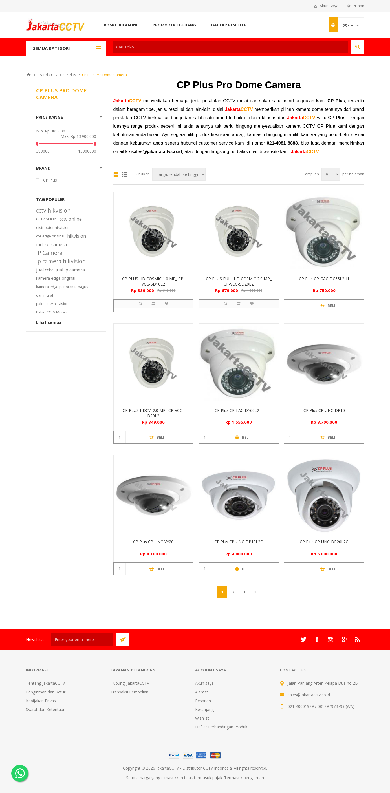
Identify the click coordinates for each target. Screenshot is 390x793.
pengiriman (254, 777)
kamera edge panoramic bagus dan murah (62, 291)
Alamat (201, 692)
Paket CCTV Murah (51, 312)
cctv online (71, 219)
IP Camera (49, 253)
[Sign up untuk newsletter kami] (82, 639)
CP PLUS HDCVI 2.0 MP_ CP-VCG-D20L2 (153, 413)
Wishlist (202, 718)
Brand (43, 168)
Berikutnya (255, 592)
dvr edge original (50, 235)
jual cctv (44, 270)
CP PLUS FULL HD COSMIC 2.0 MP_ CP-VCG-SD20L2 (239, 281)
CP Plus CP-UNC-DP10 (324, 410)
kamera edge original (55, 278)
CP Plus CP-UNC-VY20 (153, 541)
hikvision (76, 236)
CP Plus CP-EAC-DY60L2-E (239, 410)
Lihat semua (48, 322)
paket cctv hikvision (52, 303)
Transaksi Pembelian (129, 692)
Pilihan (358, 5)
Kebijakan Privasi (41, 700)
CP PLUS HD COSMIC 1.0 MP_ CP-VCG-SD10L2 (153, 281)
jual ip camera (70, 270)
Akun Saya (329, 5)
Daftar (124, 174)
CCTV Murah (46, 219)
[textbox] (230, 47)
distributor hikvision (53, 227)
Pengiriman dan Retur (45, 692)
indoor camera (51, 244)
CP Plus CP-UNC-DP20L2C (324, 541)
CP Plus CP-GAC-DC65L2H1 (324, 278)
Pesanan (203, 700)
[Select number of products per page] (330, 174)
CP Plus (50, 180)
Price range (49, 117)
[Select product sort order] (179, 174)
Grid (115, 174)
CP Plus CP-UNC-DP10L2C (238, 541)
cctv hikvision (53, 210)
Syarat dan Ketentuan (45, 709)
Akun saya (204, 683)
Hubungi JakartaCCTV (130, 683)
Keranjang (204, 709)
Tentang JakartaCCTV (45, 683)
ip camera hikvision (61, 261)
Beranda (29, 74)
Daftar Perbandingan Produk (221, 727)
